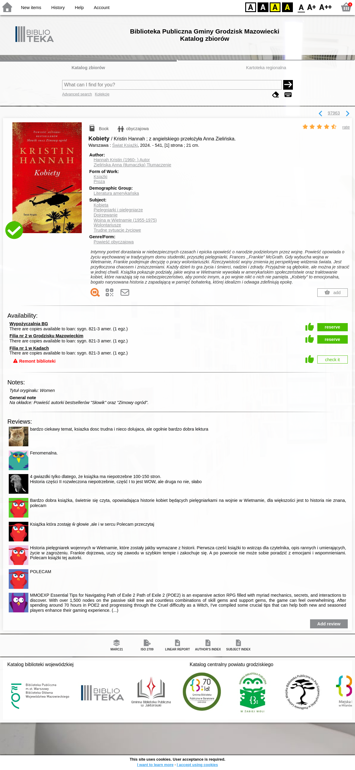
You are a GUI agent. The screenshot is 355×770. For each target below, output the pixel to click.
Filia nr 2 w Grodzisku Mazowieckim (47, 335)
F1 (312, 6)
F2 (325, 6)
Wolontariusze (107, 225)
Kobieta (101, 205)
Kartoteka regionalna (266, 67)
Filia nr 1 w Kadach (29, 348)
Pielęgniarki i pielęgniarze (118, 209)
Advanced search (77, 94)
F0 (301, 6)
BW (263, 6)
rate (346, 127)
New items (31, 7)
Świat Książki (125, 145)
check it (332, 359)
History (58, 7)
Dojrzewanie (105, 215)
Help (79, 7)
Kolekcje (102, 94)
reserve (332, 327)
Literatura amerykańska (116, 193)
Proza (99, 181)
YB (275, 6)
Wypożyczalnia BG (29, 323)
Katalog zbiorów (88, 67)
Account (101, 7)
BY (287, 6)
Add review (329, 623)
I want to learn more (155, 764)
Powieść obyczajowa (114, 241)
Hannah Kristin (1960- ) (122, 159)
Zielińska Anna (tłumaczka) (132, 164)
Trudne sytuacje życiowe (117, 230)
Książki (100, 176)
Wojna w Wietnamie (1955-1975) (125, 220)
